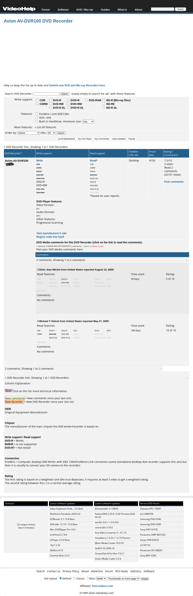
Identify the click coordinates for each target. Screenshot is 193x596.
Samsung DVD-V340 (150, 519)
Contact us (53, 571)
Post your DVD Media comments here (59, 249)
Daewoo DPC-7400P (150, 508)
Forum (46, 9)
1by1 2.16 (55, 545)
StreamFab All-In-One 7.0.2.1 (110, 553)
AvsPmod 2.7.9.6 (58, 534)
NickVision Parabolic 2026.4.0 (65, 513)
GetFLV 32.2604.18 (104, 548)
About (138, 9)
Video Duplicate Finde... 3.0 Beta (66, 508)
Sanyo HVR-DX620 (149, 539)
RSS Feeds (121, 571)
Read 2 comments (170, 169)
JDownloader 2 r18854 (106, 508)
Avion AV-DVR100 (16, 160)
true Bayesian (74, 479)
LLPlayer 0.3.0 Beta (60, 539)
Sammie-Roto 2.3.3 (59, 555)
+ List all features (45, 127)
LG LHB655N (146, 513)
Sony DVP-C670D (149, 529)
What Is (122, 9)
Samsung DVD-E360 (150, 524)
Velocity (41, 246)
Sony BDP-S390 (148, 555)
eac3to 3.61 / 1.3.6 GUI (106, 522)
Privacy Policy (71, 571)
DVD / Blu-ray (84, 9)
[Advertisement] (98, 53)
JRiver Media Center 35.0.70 (109, 543)
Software (63, 9)
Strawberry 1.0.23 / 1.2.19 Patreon (112, 537)
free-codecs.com (102, 586)
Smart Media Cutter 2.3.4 (108, 558)
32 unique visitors (26, 524)
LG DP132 (145, 545)
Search (40, 571)
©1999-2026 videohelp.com (97, 593)
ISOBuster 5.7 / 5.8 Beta (62, 519)
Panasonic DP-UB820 (151, 550)
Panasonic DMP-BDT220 (152, 534)
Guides (105, 9)
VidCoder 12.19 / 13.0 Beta (63, 524)
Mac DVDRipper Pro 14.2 (62, 529)
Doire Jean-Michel (49, 269)
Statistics (135, 571)
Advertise (97, 571)
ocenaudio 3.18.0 (104, 527)
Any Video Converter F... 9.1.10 (110, 532)
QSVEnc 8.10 (56, 550)
